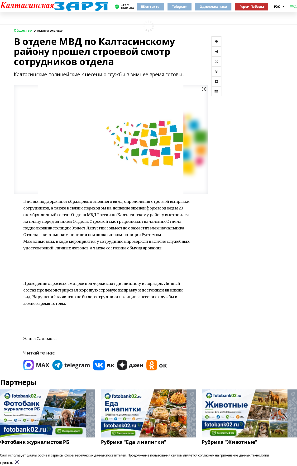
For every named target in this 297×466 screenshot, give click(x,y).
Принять (6, 463)
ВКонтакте (150, 6)
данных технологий (254, 455)
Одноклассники (213, 6)
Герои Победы (252, 6)
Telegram (179, 6)
